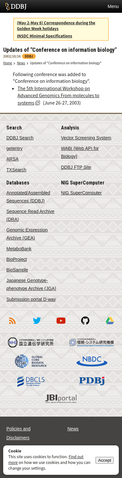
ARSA (12, 158)
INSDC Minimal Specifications (44, 35)
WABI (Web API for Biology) (80, 152)
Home (7, 62)
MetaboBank (19, 248)
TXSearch (16, 169)
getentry (14, 148)
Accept (104, 460)
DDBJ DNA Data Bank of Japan (16, 6)
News (21, 62)
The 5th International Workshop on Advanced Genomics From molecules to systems (58, 95)
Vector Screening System (86, 137)
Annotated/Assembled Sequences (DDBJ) (28, 196)
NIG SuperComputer (81, 192)
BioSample (17, 269)
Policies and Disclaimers (18, 433)
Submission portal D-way (31, 299)
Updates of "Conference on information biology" (66, 62)
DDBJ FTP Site (76, 167)
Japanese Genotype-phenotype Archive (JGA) (31, 284)
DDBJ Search (20, 137)
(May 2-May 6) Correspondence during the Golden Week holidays (56, 25)
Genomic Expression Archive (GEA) (27, 233)
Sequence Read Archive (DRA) (30, 215)
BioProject (16, 259)
